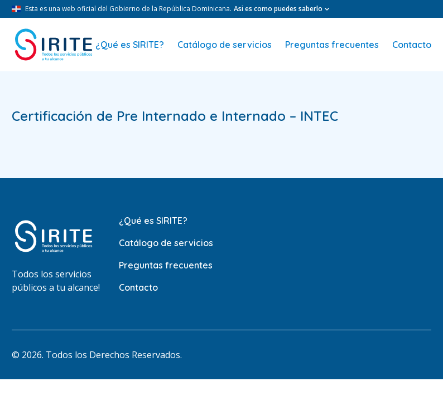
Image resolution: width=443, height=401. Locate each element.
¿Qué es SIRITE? (129, 44)
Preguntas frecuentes (332, 44)
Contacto (411, 44)
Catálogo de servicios (224, 44)
